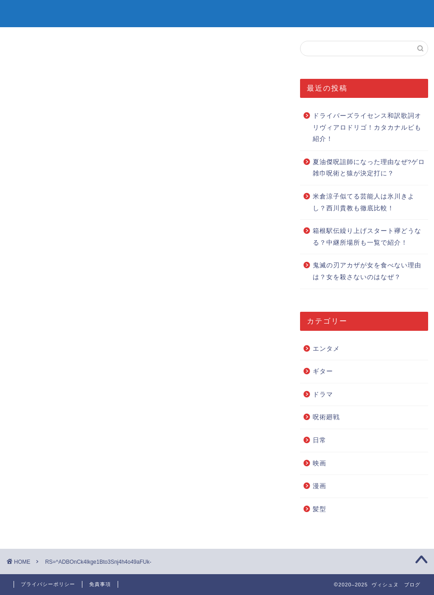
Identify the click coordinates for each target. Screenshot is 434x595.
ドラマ (323, 394)
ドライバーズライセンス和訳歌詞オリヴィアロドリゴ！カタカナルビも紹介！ (367, 127)
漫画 (319, 486)
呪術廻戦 (326, 417)
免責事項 (100, 584)
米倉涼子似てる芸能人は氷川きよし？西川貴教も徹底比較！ (364, 202)
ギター (323, 371)
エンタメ (326, 348)
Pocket (88, 321)
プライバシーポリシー (48, 584)
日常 (319, 440)
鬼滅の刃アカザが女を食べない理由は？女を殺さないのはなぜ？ (367, 271)
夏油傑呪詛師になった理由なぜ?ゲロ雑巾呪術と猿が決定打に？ (369, 168)
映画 (319, 463)
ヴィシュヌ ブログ (217, 13)
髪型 (319, 509)
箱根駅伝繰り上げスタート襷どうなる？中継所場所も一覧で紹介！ (367, 236)
